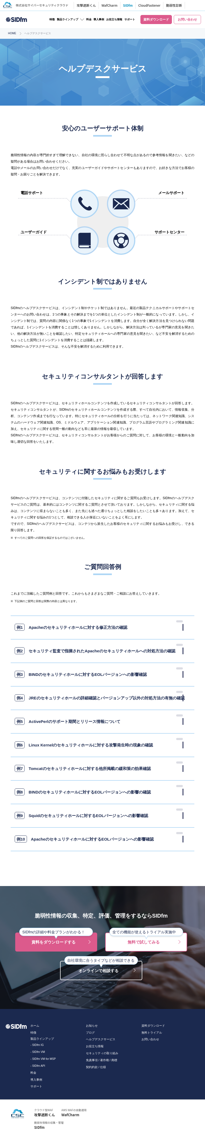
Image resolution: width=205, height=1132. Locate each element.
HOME (12, 33)
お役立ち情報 (114, 19)
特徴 (52, 19)
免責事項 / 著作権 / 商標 (101, 1060)
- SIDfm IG (37, 1044)
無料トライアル (151, 1032)
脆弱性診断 (175, 5)
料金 (89, 19)
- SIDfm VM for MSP (43, 1058)
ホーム (34, 1025)
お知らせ (92, 1025)
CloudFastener (150, 5)
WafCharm (110, 5)
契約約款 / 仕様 (96, 1067)
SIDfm (129, 5)
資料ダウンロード (153, 1025)
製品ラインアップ (67, 19)
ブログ (90, 1032)
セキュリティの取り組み (102, 1053)
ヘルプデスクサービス (100, 1039)
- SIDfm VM (37, 1051)
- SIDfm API (37, 1065)
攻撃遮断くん (87, 5)
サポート (129, 19)
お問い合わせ (150, 1039)
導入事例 (98, 19)
